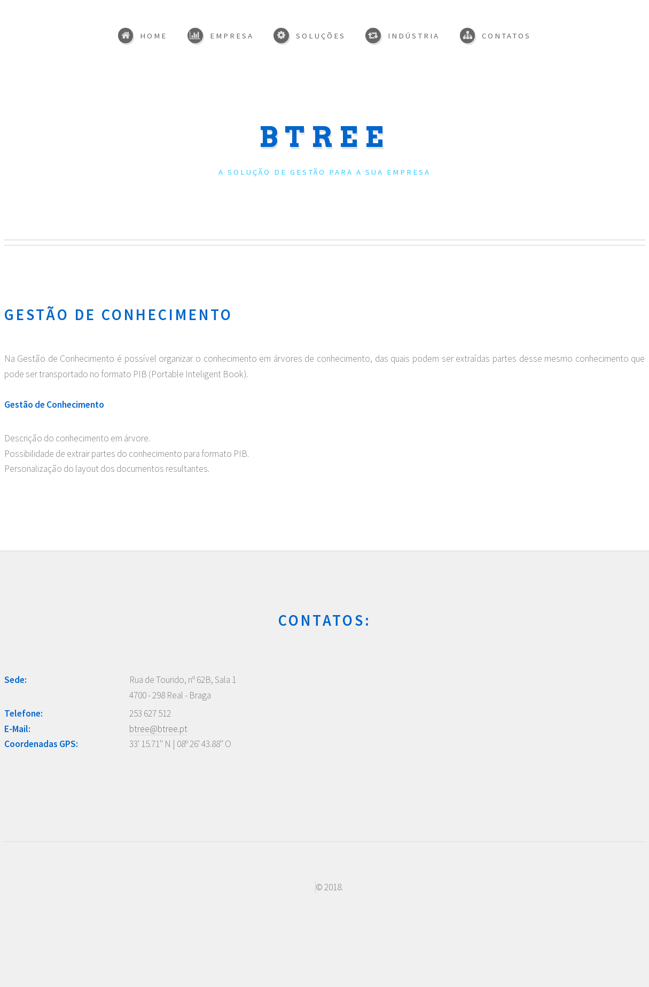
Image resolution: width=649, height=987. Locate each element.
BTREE (324, 137)
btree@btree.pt (158, 729)
